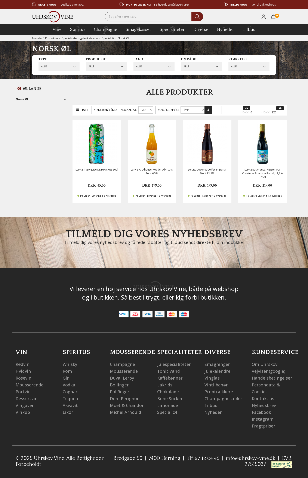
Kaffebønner (170, 378)
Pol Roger (119, 392)
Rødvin (23, 364)
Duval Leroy (122, 378)
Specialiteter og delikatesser (80, 38)
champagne (105, 30)
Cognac (70, 392)
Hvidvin (23, 371)
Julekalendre (217, 371)
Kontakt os (263, 398)
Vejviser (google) (268, 371)
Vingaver (25, 405)
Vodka (69, 385)
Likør (68, 412)
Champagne (122, 364)
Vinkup (23, 412)
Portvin (23, 392)
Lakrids (165, 385)
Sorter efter (168, 110)
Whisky (70, 364)
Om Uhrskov (264, 364)
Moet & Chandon (127, 405)
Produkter (51, 38)
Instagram (263, 419)
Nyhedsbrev (264, 405)
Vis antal (128, 110)
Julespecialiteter (174, 364)
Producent (96, 59)
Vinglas (212, 378)
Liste (84, 110)
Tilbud (249, 29)
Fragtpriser (263, 426)
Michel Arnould (126, 412)
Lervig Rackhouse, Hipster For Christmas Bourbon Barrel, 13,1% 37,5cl (262, 173)
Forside (37, 38)
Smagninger (217, 364)
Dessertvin (27, 398)
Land (138, 59)
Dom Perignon (125, 398)
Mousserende (30, 385)
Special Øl (108, 38)
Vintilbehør (216, 385)
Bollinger (119, 385)
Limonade (167, 405)
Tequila (70, 398)
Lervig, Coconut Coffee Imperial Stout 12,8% (207, 171)
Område (188, 59)
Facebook (261, 412)
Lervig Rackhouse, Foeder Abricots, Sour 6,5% (152, 171)
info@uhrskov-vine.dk (250, 458)
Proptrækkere (218, 392)
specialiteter (172, 29)
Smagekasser (138, 29)
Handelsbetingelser (272, 378)
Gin (66, 378)
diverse (200, 29)
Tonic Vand (169, 371)
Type (42, 59)
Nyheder (225, 29)
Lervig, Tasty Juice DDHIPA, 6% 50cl (97, 169)
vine (57, 29)
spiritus (77, 29)
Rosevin (23, 378)
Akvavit (70, 405)
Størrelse (237, 59)
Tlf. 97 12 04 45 (202, 458)
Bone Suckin (169, 398)
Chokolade (168, 392)
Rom (67, 371)
